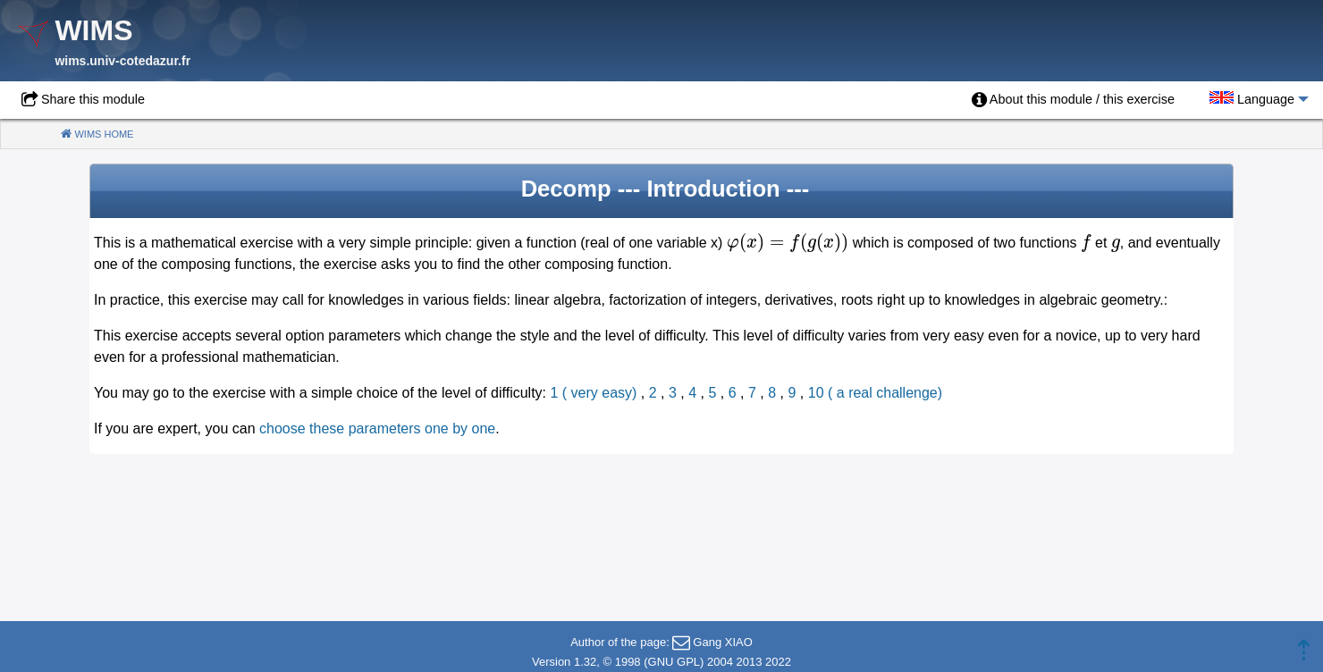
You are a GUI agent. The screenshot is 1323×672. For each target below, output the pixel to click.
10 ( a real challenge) (875, 392)
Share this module (93, 99)
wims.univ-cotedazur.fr (122, 61)
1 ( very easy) (594, 392)
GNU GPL (674, 661)
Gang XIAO (722, 642)
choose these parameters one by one (377, 428)
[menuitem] (1073, 100)
